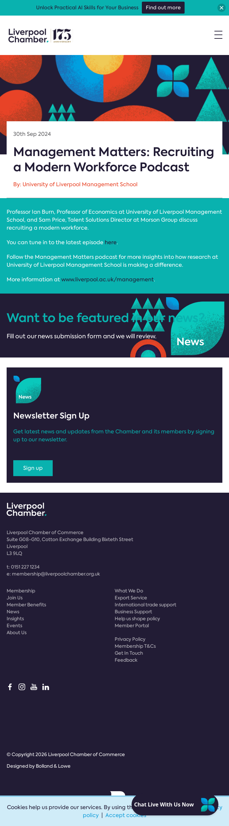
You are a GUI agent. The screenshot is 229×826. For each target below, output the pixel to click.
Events (14, 626)
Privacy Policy (130, 639)
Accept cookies (125, 815)
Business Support (133, 612)
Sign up (33, 468)
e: (53, 574)
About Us (17, 632)
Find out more (163, 7)
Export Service (131, 598)
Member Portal (132, 626)
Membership (21, 591)
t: (23, 567)
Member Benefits (26, 605)
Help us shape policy (137, 619)
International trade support (145, 605)
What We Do (129, 591)
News (13, 612)
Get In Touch (129, 653)
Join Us (15, 598)
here (111, 242)
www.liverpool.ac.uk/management (107, 279)
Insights (15, 619)
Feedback (126, 660)
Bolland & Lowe (53, 766)
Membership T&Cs (135, 646)
